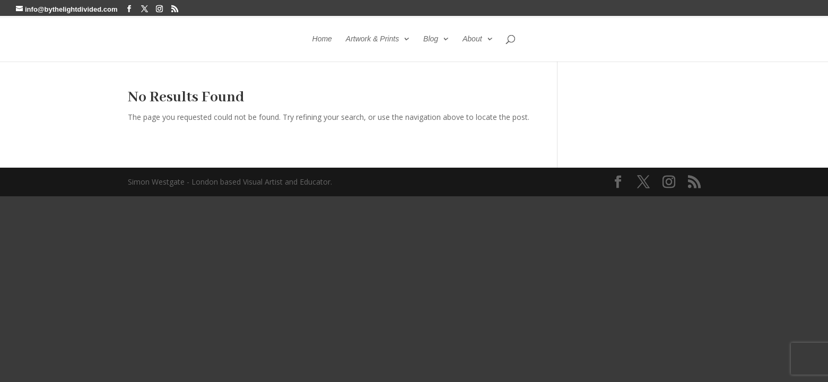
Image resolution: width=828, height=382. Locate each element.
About (472, 39)
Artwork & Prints (372, 39)
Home (322, 39)
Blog (430, 39)
